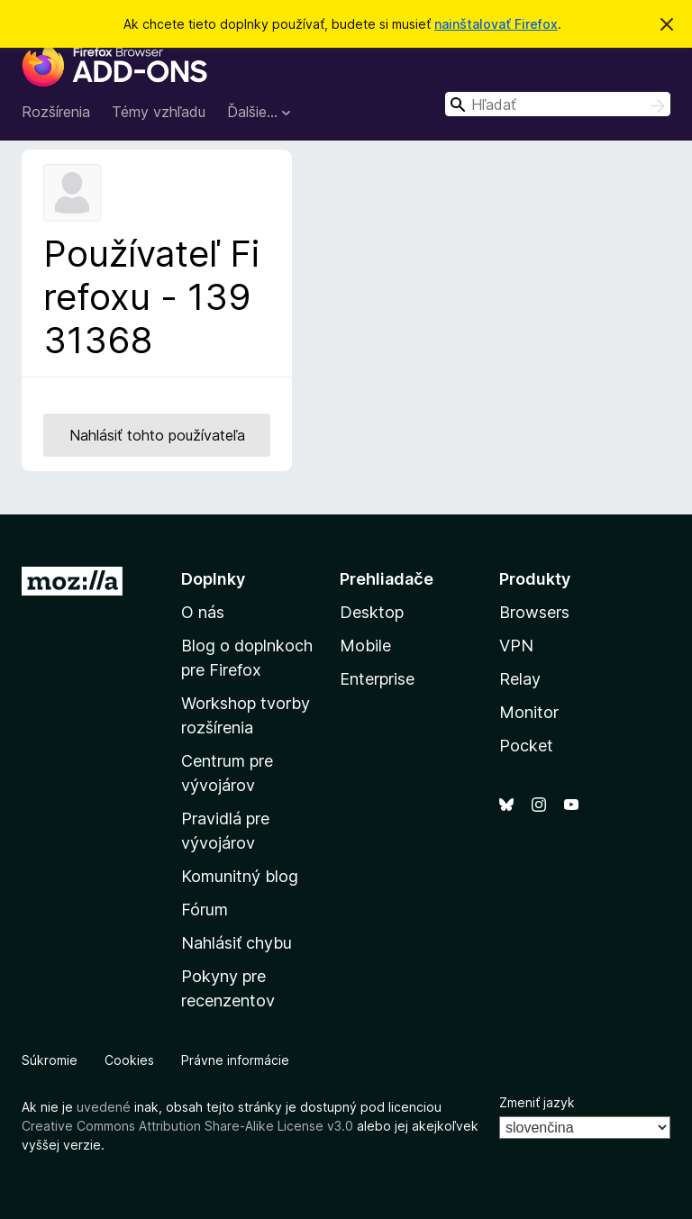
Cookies (129, 1060)
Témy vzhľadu (158, 112)
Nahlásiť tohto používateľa (157, 435)
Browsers (534, 612)
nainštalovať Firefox (496, 24)
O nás (202, 612)
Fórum (204, 909)
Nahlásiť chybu (236, 942)
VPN (516, 645)
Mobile (365, 645)
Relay (520, 678)
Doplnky (213, 578)
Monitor (529, 712)
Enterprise (377, 678)
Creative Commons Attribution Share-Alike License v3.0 (187, 1125)
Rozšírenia (56, 112)
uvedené (104, 1106)
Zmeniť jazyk (537, 1102)
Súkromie (49, 1060)
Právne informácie (235, 1060)
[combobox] (557, 104)
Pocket (526, 745)
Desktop (372, 612)
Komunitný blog (239, 876)
